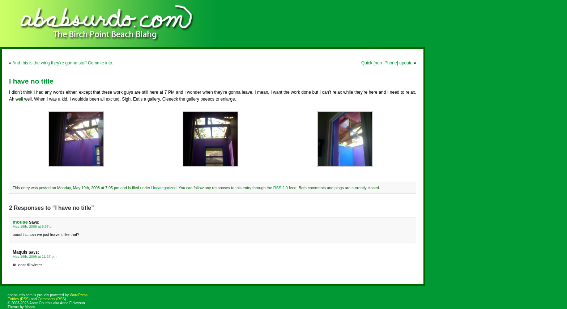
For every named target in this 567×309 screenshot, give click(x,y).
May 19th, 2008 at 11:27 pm (34, 256)
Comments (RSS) (52, 299)
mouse (20, 222)
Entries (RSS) (19, 299)
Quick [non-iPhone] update (387, 62)
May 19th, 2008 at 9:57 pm (34, 226)
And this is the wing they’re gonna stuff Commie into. (62, 62)
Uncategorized (163, 188)
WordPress (79, 295)
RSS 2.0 (280, 188)
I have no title (31, 81)
